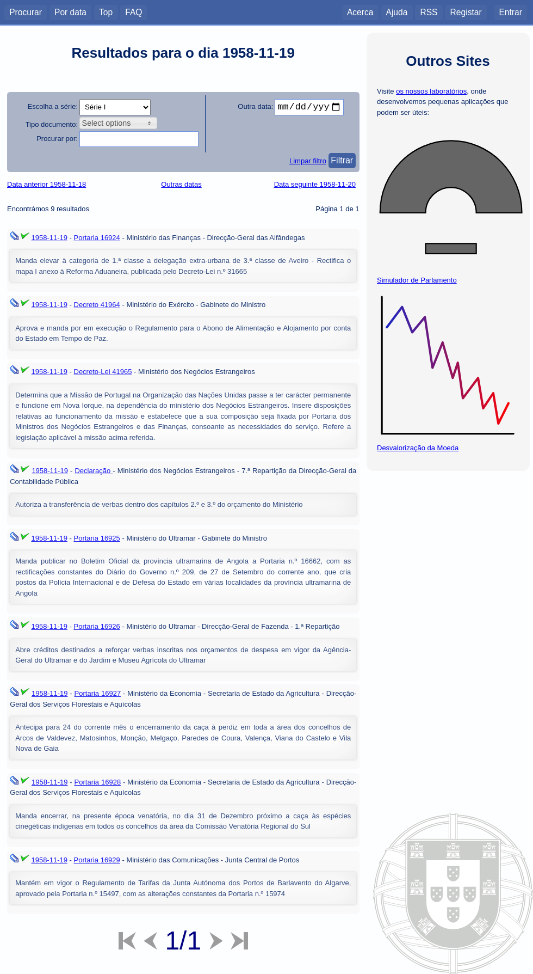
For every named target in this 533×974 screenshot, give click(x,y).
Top (106, 11)
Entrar (510, 11)
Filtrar (342, 160)
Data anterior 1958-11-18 (46, 184)
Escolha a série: (53, 106)
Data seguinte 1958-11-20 (315, 184)
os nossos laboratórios (431, 91)
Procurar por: (57, 138)
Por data (70, 11)
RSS (428, 11)
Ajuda (396, 11)
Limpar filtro (307, 161)
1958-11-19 (49, 238)
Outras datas (181, 184)
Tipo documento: (52, 124)
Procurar (25, 11)
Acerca (360, 11)
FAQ (133, 11)
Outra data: (255, 106)
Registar (466, 11)
